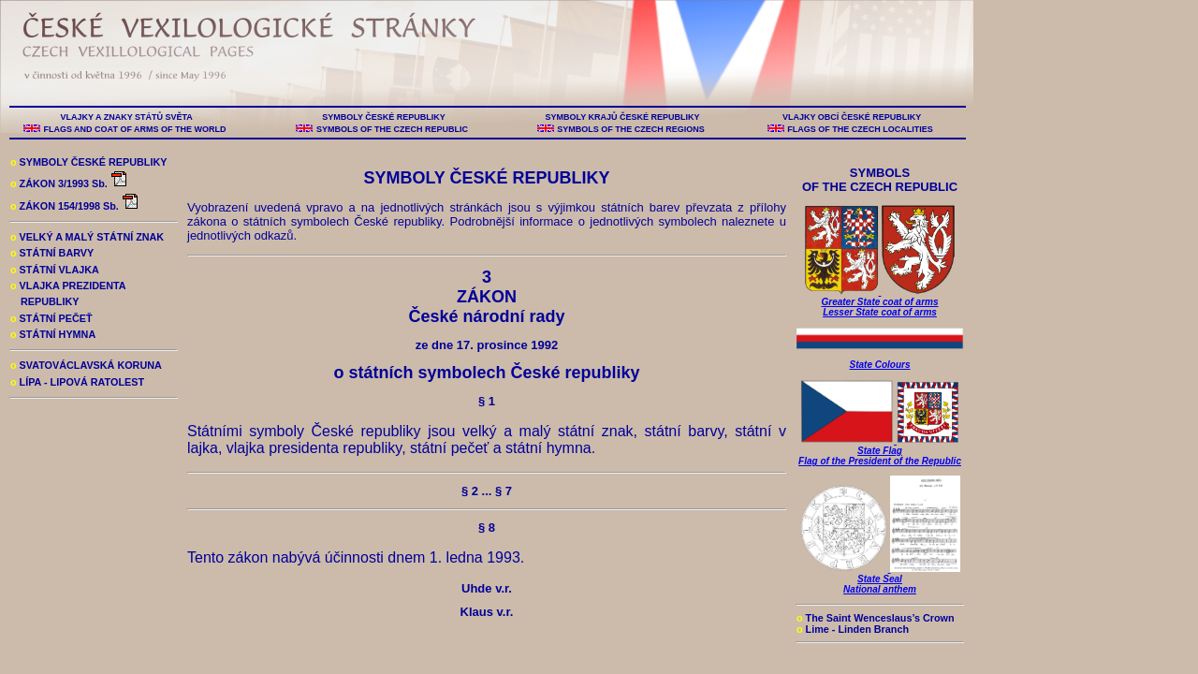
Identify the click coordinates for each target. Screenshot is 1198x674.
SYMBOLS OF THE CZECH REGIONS (631, 129)
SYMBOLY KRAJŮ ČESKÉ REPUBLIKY (622, 117)
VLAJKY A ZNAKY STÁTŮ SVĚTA (126, 117)
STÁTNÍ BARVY (52, 252)
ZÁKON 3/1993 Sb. (69, 183)
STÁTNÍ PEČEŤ (51, 318)
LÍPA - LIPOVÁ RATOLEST (77, 382)
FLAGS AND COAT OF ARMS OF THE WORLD (134, 129)
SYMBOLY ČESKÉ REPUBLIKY (383, 117)
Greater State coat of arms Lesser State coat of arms (880, 301)
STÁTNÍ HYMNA (52, 334)
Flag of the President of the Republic (879, 461)
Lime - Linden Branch (852, 629)
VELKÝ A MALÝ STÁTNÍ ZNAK (87, 236)
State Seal (879, 579)
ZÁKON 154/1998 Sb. (74, 206)
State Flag (879, 451)
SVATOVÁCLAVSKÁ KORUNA (86, 365)
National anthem (879, 589)
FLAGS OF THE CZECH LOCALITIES (860, 129)
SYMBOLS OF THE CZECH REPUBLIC (392, 129)
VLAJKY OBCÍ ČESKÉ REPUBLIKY (851, 117)
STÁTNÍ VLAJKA (54, 269)
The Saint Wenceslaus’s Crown (875, 617)
